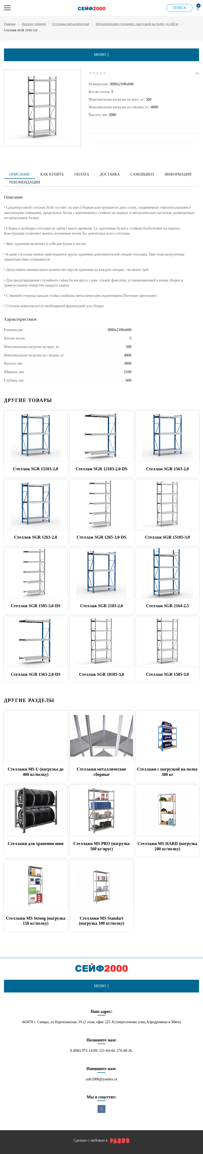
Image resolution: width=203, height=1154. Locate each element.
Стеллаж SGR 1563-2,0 (167, 469)
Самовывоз (142, 174)
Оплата (81, 174)
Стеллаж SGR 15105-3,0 (167, 537)
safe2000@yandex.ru (101, 1079)
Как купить (52, 174)
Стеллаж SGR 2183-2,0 (101, 605)
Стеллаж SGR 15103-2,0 (35, 469)
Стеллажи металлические (70, 23)
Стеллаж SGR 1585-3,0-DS (36, 605)
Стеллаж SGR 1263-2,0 (35, 537)
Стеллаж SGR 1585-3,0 (167, 674)
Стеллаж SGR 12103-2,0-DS (101, 469)
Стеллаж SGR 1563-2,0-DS (36, 674)
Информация (178, 174)
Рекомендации (24, 182)
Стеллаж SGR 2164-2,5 (167, 605)
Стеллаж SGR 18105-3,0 (101, 674)
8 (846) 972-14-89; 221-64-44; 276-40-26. (101, 1051)
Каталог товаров (34, 23)
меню (101, 54)
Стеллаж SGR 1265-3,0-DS (101, 537)
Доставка (110, 174)
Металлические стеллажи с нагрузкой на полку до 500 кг (137, 23)
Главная (10, 23)
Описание (19, 174)
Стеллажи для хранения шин (35, 843)
